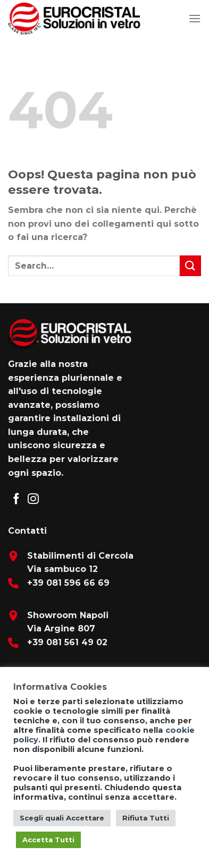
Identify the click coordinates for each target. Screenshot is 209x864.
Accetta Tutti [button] (48, 839)
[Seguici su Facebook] (16, 499)
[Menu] (194, 18)
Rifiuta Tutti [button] (145, 818)
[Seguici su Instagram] (33, 499)
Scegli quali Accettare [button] (62, 818)
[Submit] (190, 265)
